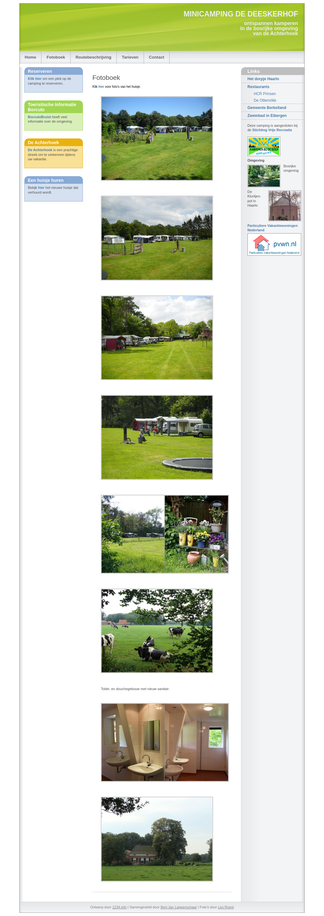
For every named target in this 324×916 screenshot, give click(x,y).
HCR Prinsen (265, 94)
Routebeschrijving (93, 57)
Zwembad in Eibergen (267, 115)
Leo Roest (226, 907)
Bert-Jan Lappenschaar (179, 907)
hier (41, 187)
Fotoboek (56, 57)
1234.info (119, 907)
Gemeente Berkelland (266, 108)
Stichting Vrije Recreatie (272, 130)
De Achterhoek (40, 150)
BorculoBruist (39, 117)
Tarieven (130, 57)
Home (30, 57)
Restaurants (258, 87)
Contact (156, 57)
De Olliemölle (265, 100)
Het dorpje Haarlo (263, 79)
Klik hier (34, 78)
